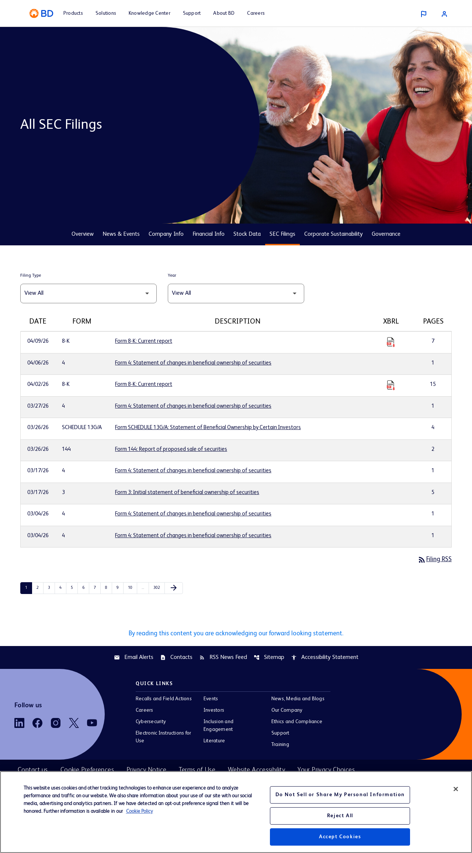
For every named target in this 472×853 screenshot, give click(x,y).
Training (280, 746)
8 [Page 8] (108, 588)
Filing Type (30, 275)
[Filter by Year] (236, 293)
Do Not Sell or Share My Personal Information (340, 794)
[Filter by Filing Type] (88, 293)
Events (211, 700)
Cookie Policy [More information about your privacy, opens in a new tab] (139, 811)
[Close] (456, 789)
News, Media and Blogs (297, 700)
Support (280, 734)
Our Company (287, 711)
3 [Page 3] (51, 588)
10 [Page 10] (132, 588)
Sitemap (269, 659)
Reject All (340, 815)
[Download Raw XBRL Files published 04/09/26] (390, 341)
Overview (83, 234)
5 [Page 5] (74, 588)
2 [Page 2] (40, 588)
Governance (386, 234)
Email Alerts (133, 659)
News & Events (121, 234)
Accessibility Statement (324, 659)
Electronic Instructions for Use (163, 738)
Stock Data (247, 234)
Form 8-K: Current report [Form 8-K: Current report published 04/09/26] (143, 341)
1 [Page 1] (28, 588)
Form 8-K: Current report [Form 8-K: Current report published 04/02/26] (143, 384)
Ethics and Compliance (296, 723)
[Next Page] (173, 588)
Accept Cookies (340, 836)
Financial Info (208, 234)
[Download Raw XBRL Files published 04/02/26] (390, 384)
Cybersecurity (151, 723)
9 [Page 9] (120, 588)
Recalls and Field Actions (164, 700)
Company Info (166, 234)
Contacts (176, 659)
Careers (144, 711)
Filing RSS (434, 559)
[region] (236, 812)
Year (172, 275)
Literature (214, 742)
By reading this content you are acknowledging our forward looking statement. (236, 634)
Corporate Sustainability (333, 234)
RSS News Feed (223, 659)
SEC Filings (282, 234)
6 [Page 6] (85, 588)
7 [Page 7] (97, 588)
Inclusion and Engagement (218, 727)
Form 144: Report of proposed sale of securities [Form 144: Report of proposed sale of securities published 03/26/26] (171, 449)
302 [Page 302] (157, 588)
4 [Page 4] (62, 588)
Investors (214, 711)
